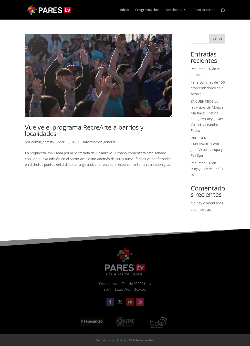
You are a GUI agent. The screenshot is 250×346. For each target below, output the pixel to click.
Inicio (124, 10)
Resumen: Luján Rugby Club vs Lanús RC (207, 169)
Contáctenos (204, 10)
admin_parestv (42, 142)
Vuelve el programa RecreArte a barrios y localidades (84, 130)
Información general (99, 142)
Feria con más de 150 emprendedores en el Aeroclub (208, 88)
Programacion (147, 10)
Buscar (216, 38)
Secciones (174, 10)
